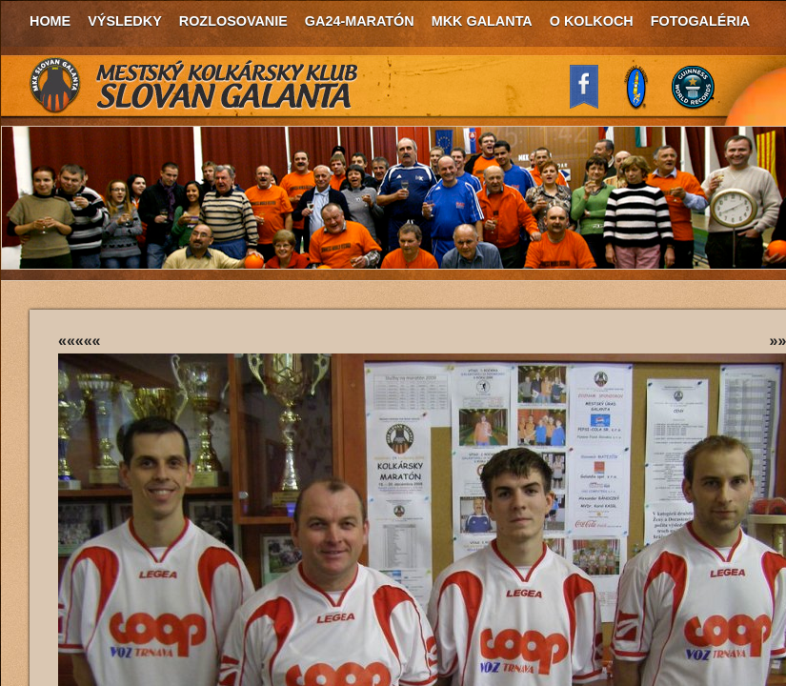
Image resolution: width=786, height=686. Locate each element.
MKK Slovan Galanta (194, 85)
